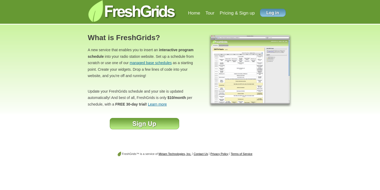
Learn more (157, 104)
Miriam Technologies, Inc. (175, 153)
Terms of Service (242, 153)
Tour (210, 13)
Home (194, 13)
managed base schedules (151, 63)
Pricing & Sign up (237, 13)
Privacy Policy (219, 153)
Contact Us (201, 153)
